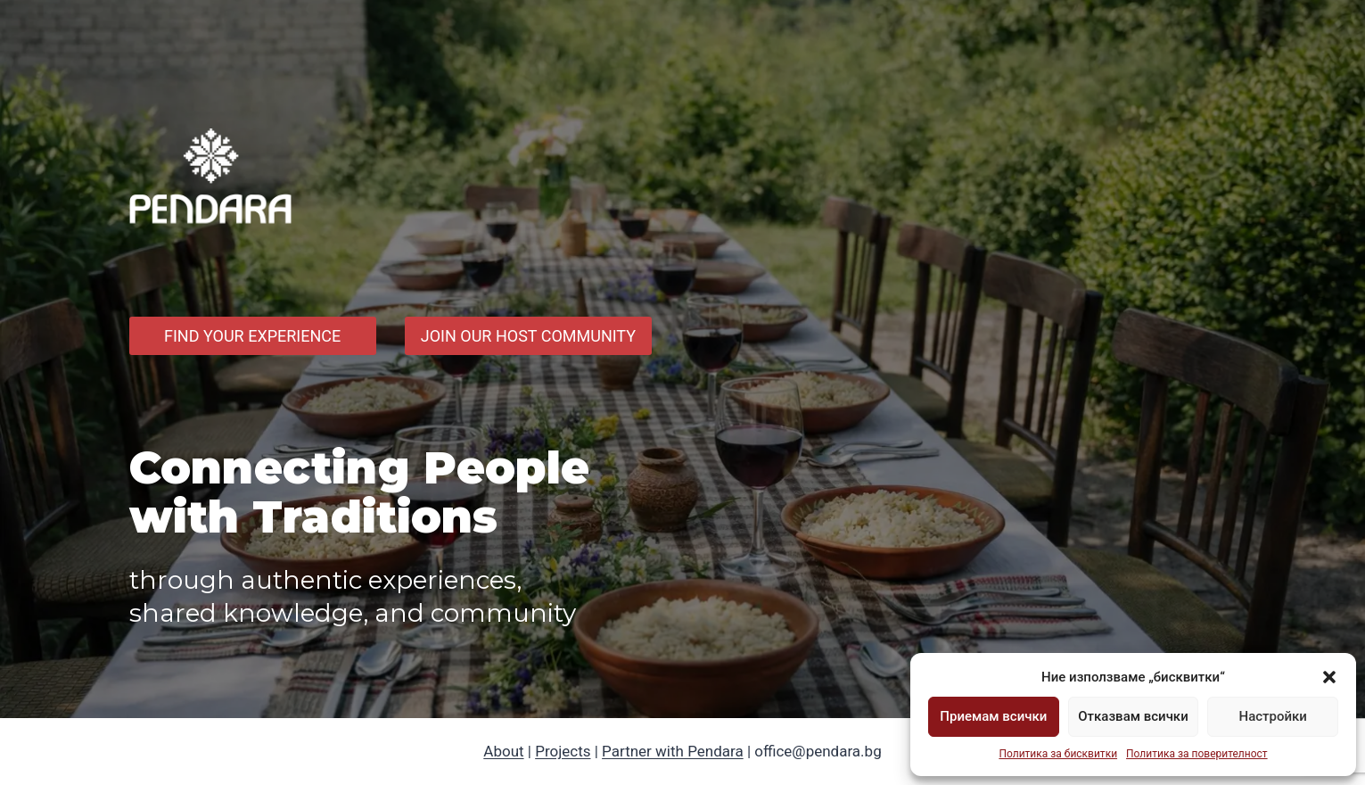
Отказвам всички (1133, 716)
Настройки (1272, 716)
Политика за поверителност (1197, 754)
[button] (1329, 677)
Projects (562, 751)
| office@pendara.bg (813, 751)
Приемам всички (993, 716)
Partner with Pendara (673, 751)
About (503, 751)
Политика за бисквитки (1058, 754)
